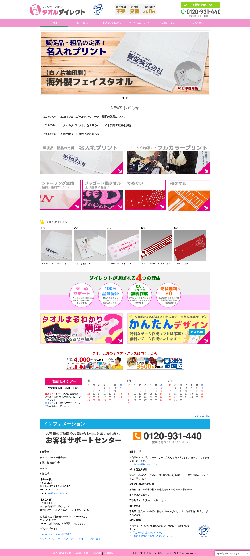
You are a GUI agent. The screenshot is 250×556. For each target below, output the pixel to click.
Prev (45, 62)
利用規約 (108, 553)
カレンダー (54, 538)
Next (204, 62)
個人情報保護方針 (62, 553)
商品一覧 (80, 23)
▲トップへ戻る (202, 416)
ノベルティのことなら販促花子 (56, 534)
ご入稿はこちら (167, 23)
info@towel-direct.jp (57, 493)
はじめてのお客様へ (111, 23)
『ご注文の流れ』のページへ (144, 464)
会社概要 (96, 553)
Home (54, 23)
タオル (82, 538)
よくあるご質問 (196, 23)
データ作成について (139, 23)
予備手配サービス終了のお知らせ (71, 133)
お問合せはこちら (203, 4)
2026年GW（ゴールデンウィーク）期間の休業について (84, 116)
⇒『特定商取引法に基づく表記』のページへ (151, 536)
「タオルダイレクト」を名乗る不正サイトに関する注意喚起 (87, 125)
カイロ (99, 538)
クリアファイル (69, 538)
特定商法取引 (81, 553)
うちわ (43, 538)
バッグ (91, 538)
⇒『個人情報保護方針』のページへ (147, 532)
